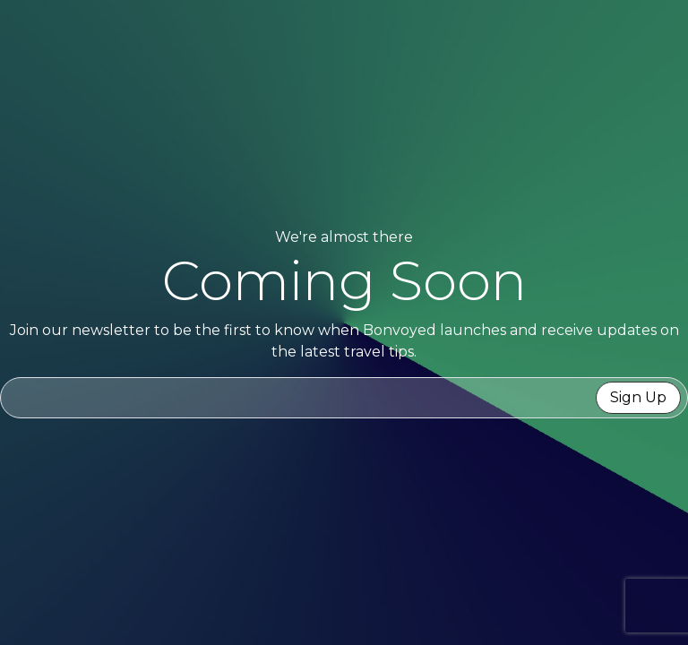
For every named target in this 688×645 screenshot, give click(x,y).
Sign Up (638, 397)
